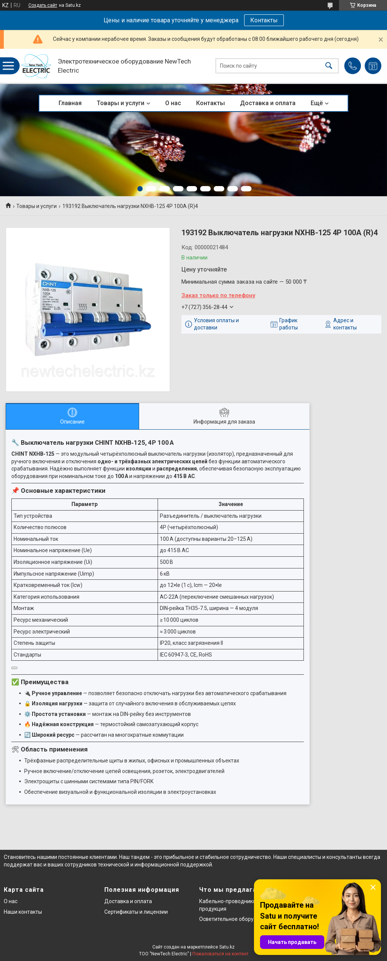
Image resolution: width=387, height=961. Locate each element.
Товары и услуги (120, 103)
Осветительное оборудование (237, 919)
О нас (173, 103)
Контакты (264, 20)
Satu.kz (227, 947)
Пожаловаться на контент (220, 953)
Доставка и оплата (268, 103)
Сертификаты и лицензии (136, 912)
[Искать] (329, 66)
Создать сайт (42, 5)
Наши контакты (23, 912)
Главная (70, 103)
